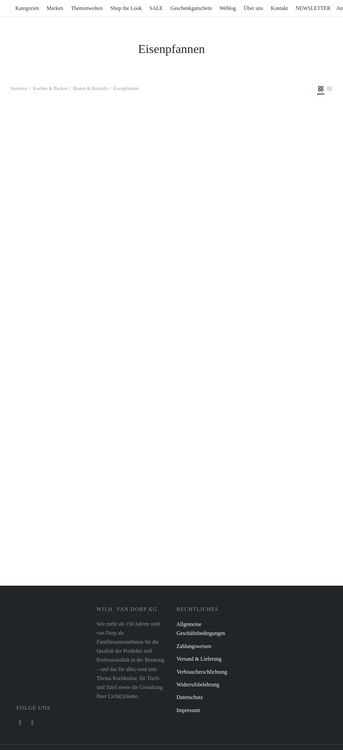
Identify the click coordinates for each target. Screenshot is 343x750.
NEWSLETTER (313, 8)
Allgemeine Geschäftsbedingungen (201, 628)
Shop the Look (126, 8)
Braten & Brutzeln (90, 88)
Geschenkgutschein (191, 8)
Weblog (228, 8)
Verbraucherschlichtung (202, 672)
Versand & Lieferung (199, 659)
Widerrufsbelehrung (198, 684)
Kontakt (279, 8)
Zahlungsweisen (194, 646)
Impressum (188, 710)
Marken (55, 8)
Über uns (253, 8)
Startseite (18, 88)
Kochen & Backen (50, 88)
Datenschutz (190, 697)
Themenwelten (87, 8)
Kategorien (27, 8)
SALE (156, 8)
